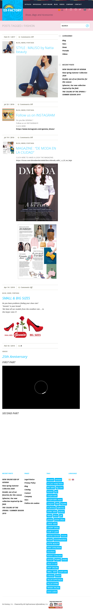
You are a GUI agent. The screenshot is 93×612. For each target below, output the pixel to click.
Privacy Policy (29, 483)
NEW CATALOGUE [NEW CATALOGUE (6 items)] (54, 548)
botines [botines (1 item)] (50, 491)
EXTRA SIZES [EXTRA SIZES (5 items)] (52, 512)
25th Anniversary (14, 356)
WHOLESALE (37, 4)
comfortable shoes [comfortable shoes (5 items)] (54, 500)
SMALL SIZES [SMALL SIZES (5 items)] (52, 572)
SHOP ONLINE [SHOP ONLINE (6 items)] (52, 568)
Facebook (66, 9)
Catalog (27, 489)
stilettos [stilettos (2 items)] (50, 576)
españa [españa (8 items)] (63, 504)
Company (69, 4)
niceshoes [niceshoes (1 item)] (51, 552)
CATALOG (28, 4)
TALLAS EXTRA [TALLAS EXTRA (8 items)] (52, 584)
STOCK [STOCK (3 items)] (58, 576)
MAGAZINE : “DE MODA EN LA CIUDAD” (36, 150)
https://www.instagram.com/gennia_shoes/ (35, 129)
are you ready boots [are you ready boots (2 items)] (55, 483)
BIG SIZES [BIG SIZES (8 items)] (50, 487)
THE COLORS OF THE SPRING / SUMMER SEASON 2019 (13, 510)
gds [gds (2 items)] (61, 516)
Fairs (64, 44)
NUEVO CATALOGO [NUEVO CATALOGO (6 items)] (54, 556)
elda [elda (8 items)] (57, 504)
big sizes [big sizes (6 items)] (59, 487)
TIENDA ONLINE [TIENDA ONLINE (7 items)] (53, 588)
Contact (78, 4)
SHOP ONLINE (47, 4)
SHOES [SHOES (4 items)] (64, 560)
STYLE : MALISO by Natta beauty (35, 49)
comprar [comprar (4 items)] (50, 504)
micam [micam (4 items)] (64, 536)
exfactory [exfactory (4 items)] (60, 508)
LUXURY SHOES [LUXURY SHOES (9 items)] (53, 528)
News (23, 43)
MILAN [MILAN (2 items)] (49, 540)
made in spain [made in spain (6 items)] (52, 532)
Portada (30, 43)
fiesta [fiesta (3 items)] (55, 516)
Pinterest (75, 9)
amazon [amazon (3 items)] (58, 479)
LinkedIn (71, 9)
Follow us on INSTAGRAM (35, 115)
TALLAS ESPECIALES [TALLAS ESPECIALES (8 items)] (54, 580)
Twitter (80, 9)
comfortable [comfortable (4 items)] (52, 495)
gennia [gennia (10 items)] (49, 520)
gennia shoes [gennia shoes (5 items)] (59, 520)
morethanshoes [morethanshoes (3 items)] (60, 540)
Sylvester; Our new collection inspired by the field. (12, 501)
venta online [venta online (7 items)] (52, 592)
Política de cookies (31, 503)
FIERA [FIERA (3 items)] (49, 516)
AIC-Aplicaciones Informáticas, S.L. (35, 604)
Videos (61, 4)
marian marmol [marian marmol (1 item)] (53, 536)
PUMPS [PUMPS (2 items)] (57, 560)
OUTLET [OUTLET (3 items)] (50, 560)
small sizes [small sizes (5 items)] (62, 572)
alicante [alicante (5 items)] (50, 479)
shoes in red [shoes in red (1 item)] (52, 564)
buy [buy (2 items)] (56, 491)
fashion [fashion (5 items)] (61, 512)
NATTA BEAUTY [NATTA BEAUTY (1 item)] (53, 544)
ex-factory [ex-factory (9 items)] (51, 508)
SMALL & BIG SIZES (16, 298)
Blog (56, 4)
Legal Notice (29, 479)
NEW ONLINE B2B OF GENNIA (74, 69)
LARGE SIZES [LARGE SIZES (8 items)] (52, 524)
